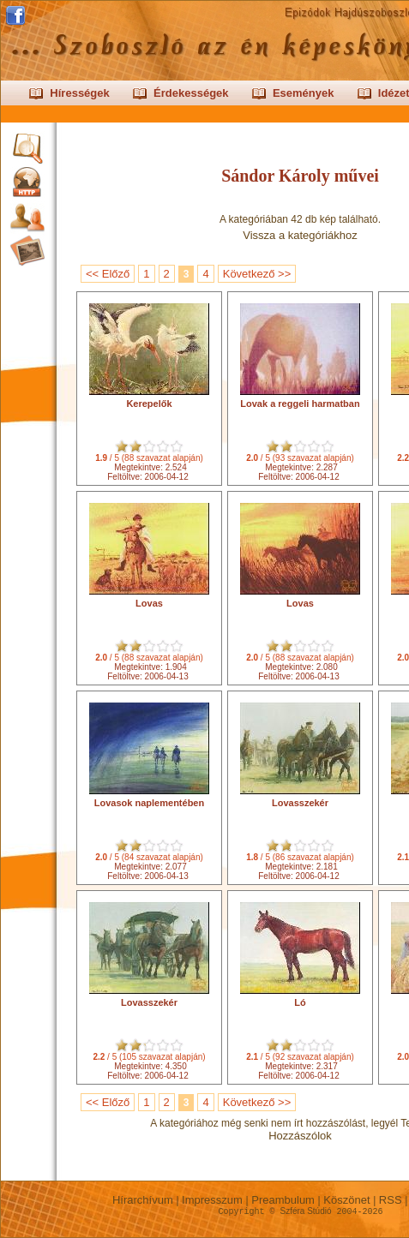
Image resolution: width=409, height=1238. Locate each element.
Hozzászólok (300, 1135)
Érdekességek (190, 93)
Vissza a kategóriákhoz (300, 235)
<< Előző (107, 273)
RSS (390, 1199)
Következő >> (257, 273)
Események (303, 93)
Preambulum (283, 1199)
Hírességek (79, 93)
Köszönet (347, 1199)
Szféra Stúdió (305, 1211)
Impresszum (212, 1199)
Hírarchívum (142, 1199)
